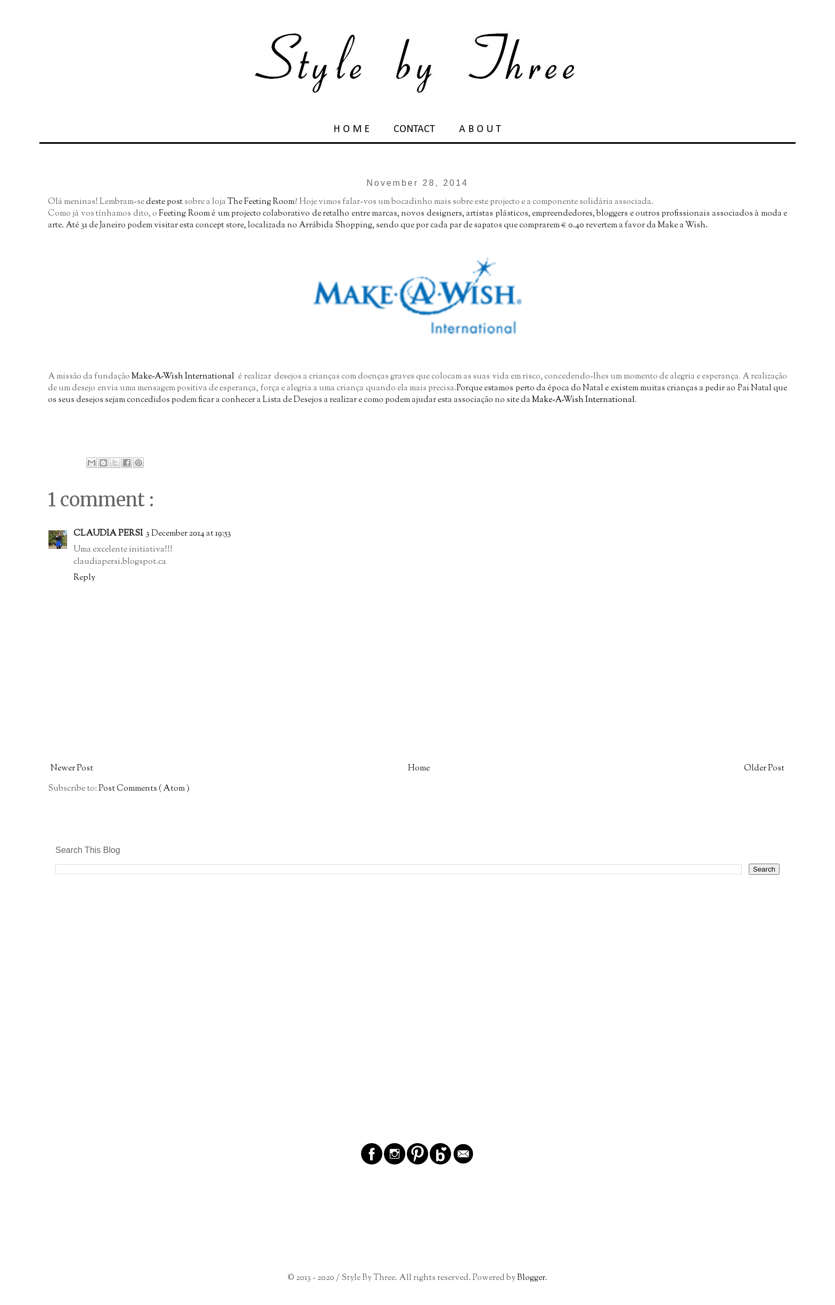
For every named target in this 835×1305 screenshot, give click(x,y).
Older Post (764, 768)
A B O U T (480, 129)
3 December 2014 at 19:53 (188, 534)
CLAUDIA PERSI (108, 534)
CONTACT (414, 129)
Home (419, 768)
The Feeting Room (260, 202)
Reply (84, 578)
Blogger (531, 1278)
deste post (164, 202)
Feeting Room (184, 214)
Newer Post (72, 768)
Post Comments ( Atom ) (144, 789)
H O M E (351, 129)
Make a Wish (682, 225)
